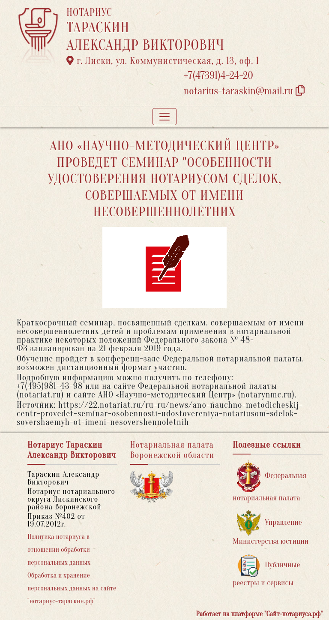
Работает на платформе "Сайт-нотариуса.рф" (259, 614)
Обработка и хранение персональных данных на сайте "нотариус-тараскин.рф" (71, 588)
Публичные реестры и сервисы (266, 570)
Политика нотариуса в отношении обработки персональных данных (58, 549)
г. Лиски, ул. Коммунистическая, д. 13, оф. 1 (162, 60)
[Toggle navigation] (164, 116)
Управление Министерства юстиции (270, 528)
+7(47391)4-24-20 (218, 75)
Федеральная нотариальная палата (269, 481)
